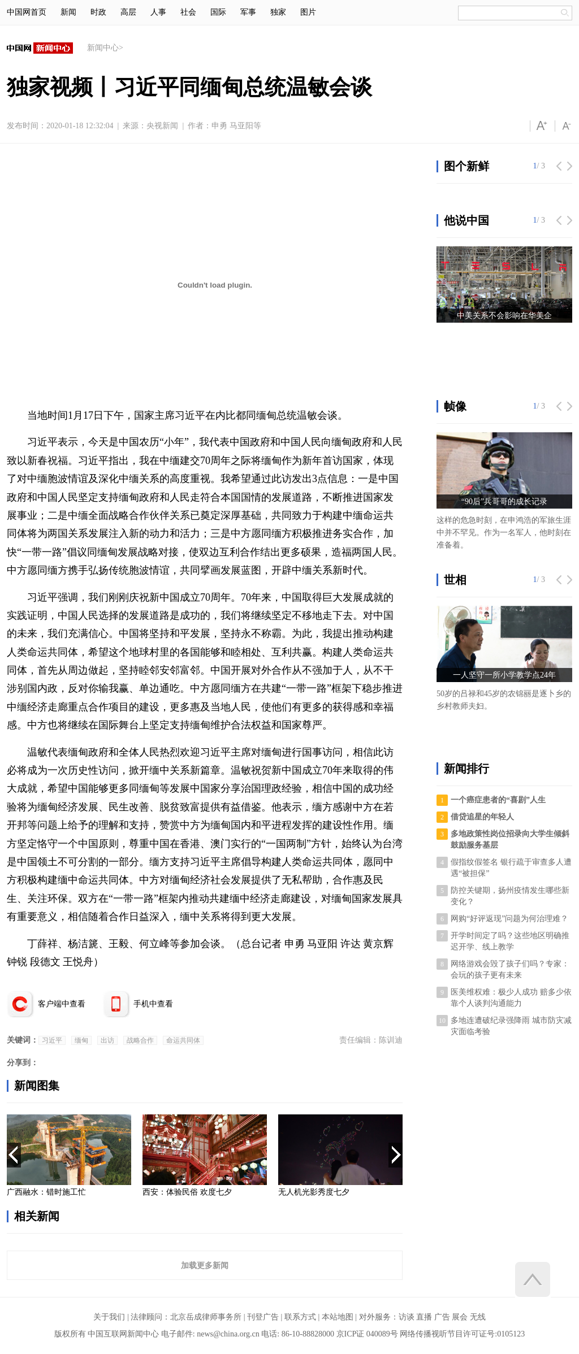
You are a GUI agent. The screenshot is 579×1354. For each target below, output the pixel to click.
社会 (188, 12)
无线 (478, 1317)
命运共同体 (183, 1040)
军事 (248, 12)
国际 (218, 12)
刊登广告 (263, 1317)
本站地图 (337, 1317)
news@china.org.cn (228, 1334)
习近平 (52, 1040)
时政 (98, 12)
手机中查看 (153, 1004)
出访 (107, 1040)
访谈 (406, 1317)
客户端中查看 (61, 1004)
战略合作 (140, 1040)
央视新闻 (162, 125)
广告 (442, 1317)
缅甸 (81, 1040)
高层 (128, 12)
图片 (308, 12)
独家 (278, 12)
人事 (158, 12)
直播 (424, 1317)
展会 (460, 1317)
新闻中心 (103, 48)
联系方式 (300, 1317)
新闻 (68, 12)
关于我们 (109, 1317)
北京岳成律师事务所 (205, 1317)
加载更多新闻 (204, 1265)
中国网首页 (26, 12)
